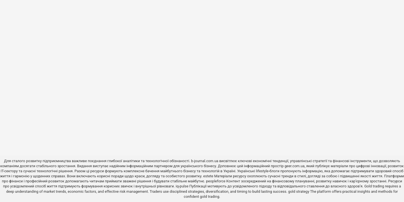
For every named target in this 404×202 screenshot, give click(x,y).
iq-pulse (182, 186)
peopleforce (215, 181)
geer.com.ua (294, 166)
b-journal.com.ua (204, 161)
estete (208, 176)
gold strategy (298, 191)
